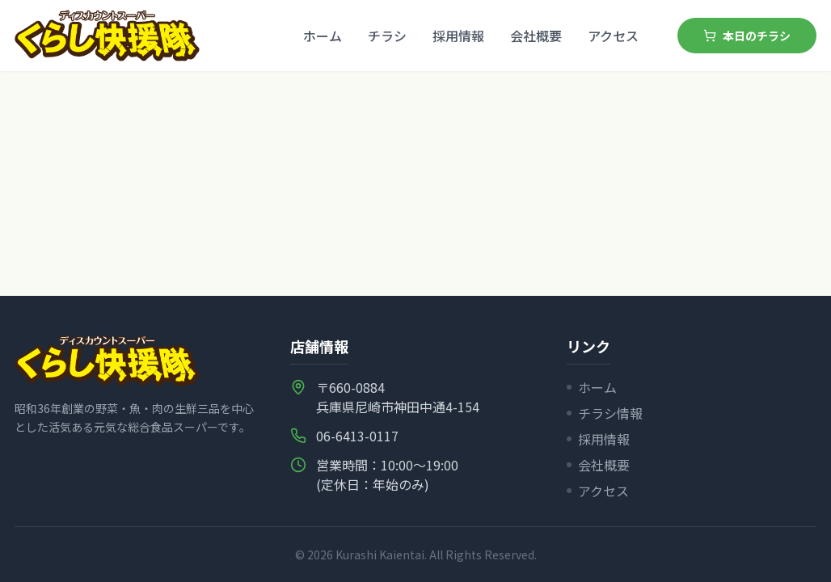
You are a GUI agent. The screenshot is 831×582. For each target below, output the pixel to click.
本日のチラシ (747, 35)
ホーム (322, 35)
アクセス (613, 35)
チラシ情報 (605, 413)
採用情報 (458, 35)
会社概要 (536, 35)
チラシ (387, 35)
